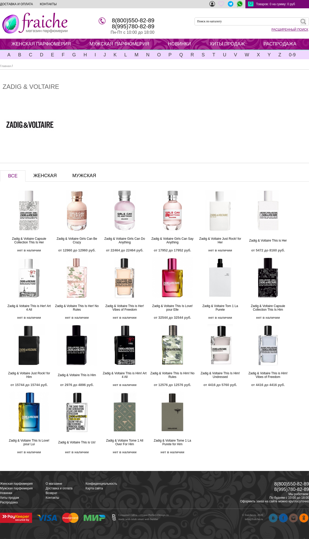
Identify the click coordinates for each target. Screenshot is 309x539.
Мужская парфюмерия (16, 488)
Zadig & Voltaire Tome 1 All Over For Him (124, 442)
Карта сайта (94, 488)
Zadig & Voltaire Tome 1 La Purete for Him (172, 442)
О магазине (54, 483)
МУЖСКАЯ (84, 175)
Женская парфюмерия (16, 483)
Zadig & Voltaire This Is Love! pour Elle (172, 307)
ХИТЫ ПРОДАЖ (227, 43)
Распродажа (9, 502)
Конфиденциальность (101, 483)
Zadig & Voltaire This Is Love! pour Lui (29, 442)
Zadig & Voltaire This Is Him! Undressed (220, 375)
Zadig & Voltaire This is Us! (77, 442)
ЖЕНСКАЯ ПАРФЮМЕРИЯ (41, 43)
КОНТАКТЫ (48, 4)
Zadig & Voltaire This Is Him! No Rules (172, 375)
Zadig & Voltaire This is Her (268, 240)
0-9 (292, 54)
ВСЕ (12, 175)
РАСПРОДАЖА (280, 43)
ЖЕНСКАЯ (45, 175)
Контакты (52, 498)
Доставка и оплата (59, 488)
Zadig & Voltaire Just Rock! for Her (220, 240)
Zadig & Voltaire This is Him (77, 375)
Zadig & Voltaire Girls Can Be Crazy (77, 240)
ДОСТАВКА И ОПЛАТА (16, 4)
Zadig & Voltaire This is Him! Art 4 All (125, 375)
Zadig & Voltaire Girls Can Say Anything (172, 240)
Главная (5, 66)
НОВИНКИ (179, 43)
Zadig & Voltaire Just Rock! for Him (29, 375)
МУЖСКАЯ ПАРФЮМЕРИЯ (119, 43)
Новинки (6, 493)
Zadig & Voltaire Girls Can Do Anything (124, 240)
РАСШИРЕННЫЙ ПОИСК (290, 29)
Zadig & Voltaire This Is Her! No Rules (77, 307)
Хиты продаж (9, 498)
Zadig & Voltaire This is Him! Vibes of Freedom (268, 375)
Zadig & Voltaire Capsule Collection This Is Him (268, 307)
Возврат (51, 493)
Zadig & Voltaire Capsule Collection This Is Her (29, 240)
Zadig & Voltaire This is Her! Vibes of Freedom (124, 307)
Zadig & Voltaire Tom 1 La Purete (220, 307)
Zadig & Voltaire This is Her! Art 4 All (29, 307)
